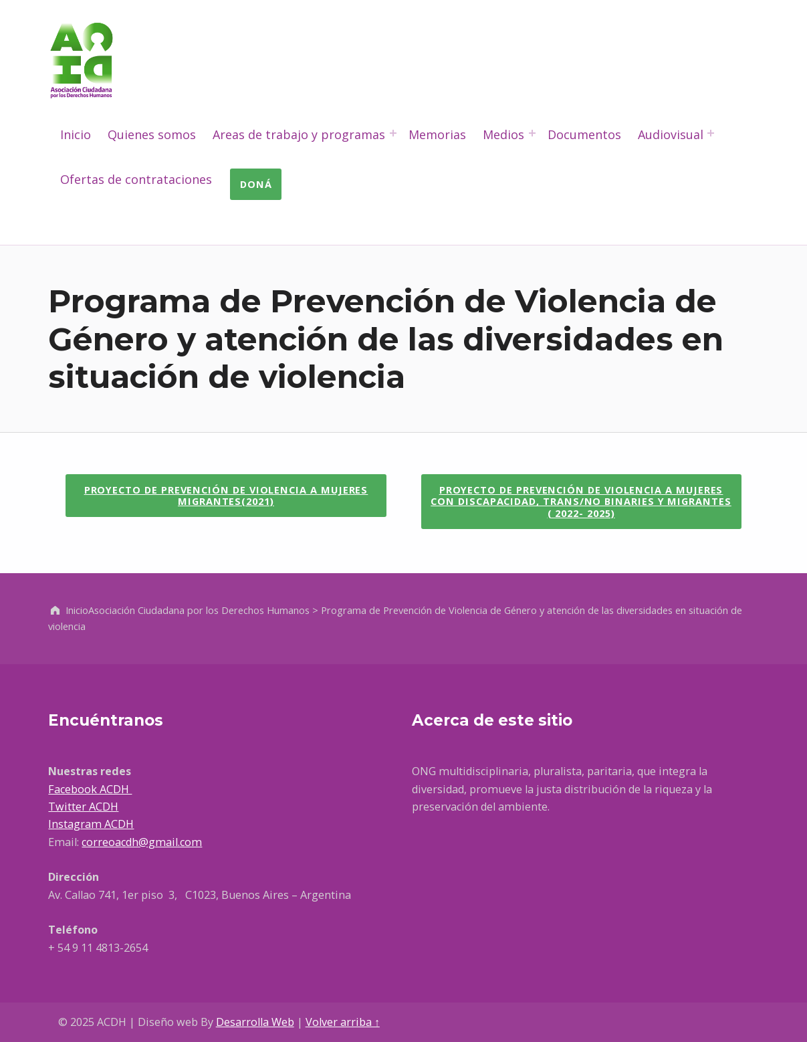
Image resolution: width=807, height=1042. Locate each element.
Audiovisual (670, 134)
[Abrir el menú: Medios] (532, 133)
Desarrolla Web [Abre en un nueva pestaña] (255, 1022)
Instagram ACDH (91, 824)
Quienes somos (152, 134)
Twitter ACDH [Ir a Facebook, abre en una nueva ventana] (83, 806)
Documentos (584, 134)
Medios (503, 134)
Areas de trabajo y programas (299, 134)
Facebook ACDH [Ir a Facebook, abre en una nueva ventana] (90, 789)
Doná (256, 184)
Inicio (75, 134)
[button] (225, 495)
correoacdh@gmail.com (142, 842)
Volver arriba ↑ (343, 1022)
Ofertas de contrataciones (136, 179)
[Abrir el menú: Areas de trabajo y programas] (393, 133)
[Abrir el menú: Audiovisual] (710, 133)
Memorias (437, 134)
